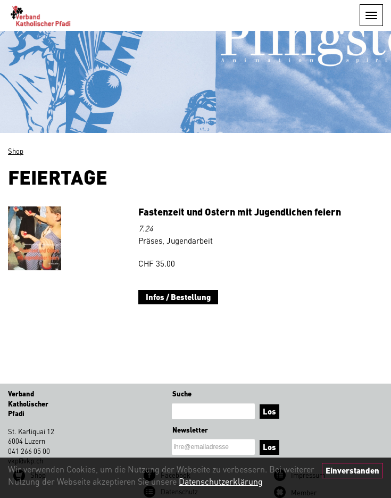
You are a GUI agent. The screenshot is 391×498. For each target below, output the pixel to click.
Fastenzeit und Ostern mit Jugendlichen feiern (239, 211)
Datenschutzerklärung (221, 481)
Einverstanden (352, 470)
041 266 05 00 (29, 450)
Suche (182, 393)
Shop (15, 150)
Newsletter (190, 429)
